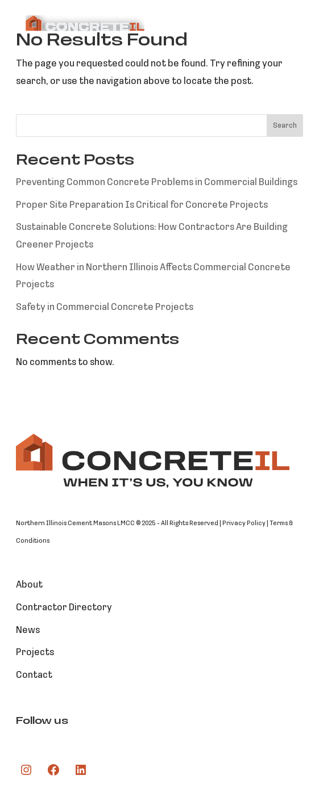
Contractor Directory (64, 607)
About (29, 585)
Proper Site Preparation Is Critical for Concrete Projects (142, 205)
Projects (35, 652)
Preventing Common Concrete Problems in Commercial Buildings (156, 182)
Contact (34, 675)
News (28, 630)
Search (285, 125)
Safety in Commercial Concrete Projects (104, 307)
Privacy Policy (244, 523)
